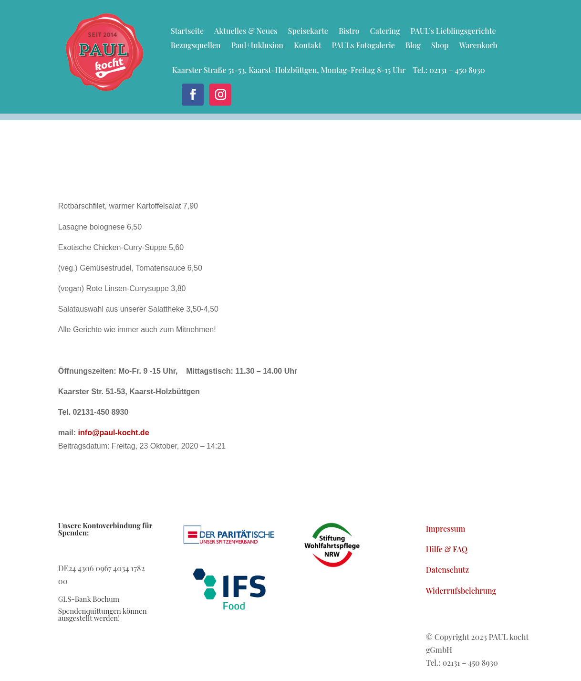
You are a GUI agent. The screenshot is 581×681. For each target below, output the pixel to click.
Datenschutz (447, 570)
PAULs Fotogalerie (363, 46)
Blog (413, 46)
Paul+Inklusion (257, 46)
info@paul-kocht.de (113, 433)
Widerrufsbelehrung (461, 591)
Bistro (349, 32)
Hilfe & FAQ (446, 549)
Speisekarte (308, 32)
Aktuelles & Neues (245, 32)
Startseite (187, 32)
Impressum (446, 529)
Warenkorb (478, 46)
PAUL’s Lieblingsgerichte (453, 32)
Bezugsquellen (196, 46)
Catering (385, 32)
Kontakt (308, 46)
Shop (440, 46)
